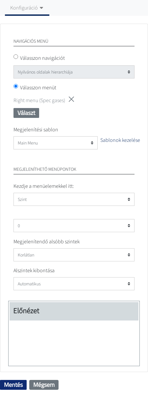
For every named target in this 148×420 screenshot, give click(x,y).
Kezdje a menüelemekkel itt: (43, 186)
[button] (71, 100)
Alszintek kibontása (34, 270)
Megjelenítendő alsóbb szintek (46, 241)
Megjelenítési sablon (35, 129)
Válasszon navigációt (39, 58)
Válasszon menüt (34, 87)
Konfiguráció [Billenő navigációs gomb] (27, 7)
